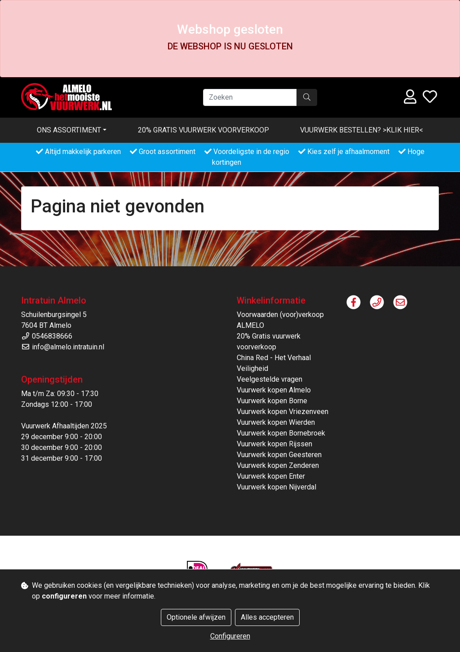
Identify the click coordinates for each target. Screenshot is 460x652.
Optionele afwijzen (196, 617)
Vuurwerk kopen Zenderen (278, 465)
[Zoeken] (250, 97)
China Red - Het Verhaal (274, 357)
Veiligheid (252, 368)
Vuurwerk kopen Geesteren (279, 454)
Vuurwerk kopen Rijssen (274, 444)
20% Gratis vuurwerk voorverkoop (203, 130)
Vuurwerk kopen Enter (271, 476)
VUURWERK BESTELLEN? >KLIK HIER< (361, 130)
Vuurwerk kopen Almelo (274, 390)
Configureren (230, 636)
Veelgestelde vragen (269, 379)
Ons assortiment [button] (69, 130)
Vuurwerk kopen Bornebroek (281, 433)
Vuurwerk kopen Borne (272, 400)
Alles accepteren (267, 617)
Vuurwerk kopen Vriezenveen (282, 411)
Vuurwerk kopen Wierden (276, 422)
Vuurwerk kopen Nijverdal (276, 487)
